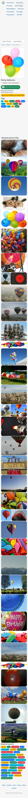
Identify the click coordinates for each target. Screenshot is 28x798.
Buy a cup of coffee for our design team (13, 95)
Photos (8, 45)
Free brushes (10, 12)
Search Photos (7, 41)
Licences (9, 785)
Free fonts (9, 6)
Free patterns (10, 15)
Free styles (20, 12)
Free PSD (19, 15)
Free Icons (21, 9)
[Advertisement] (14, 28)
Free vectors (10, 2)
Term (14, 785)
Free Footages (19, 6)
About (24, 785)
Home (3, 45)
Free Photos (19, 2)
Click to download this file (10, 87)
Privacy (19, 785)
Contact (14, 788)
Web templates (11, 9)
